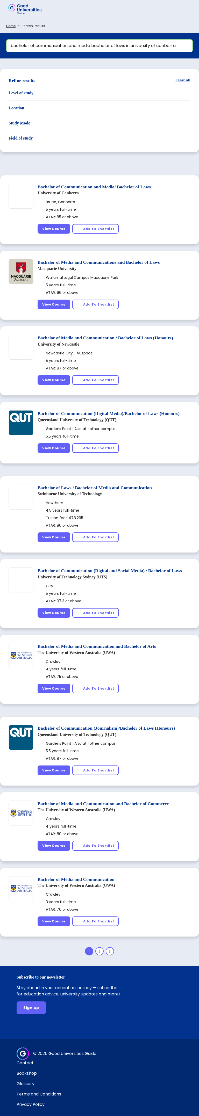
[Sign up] (31, 1007)
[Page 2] (99, 951)
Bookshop (27, 1073)
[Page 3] (110, 951)
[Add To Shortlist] (95, 229)
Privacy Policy (31, 1104)
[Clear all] (182, 80)
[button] (187, 9)
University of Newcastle (58, 344)
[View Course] (54, 229)
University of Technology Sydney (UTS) (72, 577)
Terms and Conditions (39, 1094)
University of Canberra (58, 193)
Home (11, 26)
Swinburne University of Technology (70, 494)
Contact (25, 1063)
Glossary (25, 1084)
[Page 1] (89, 951)
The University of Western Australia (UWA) (76, 652)
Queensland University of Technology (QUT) (77, 420)
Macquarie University (57, 268)
